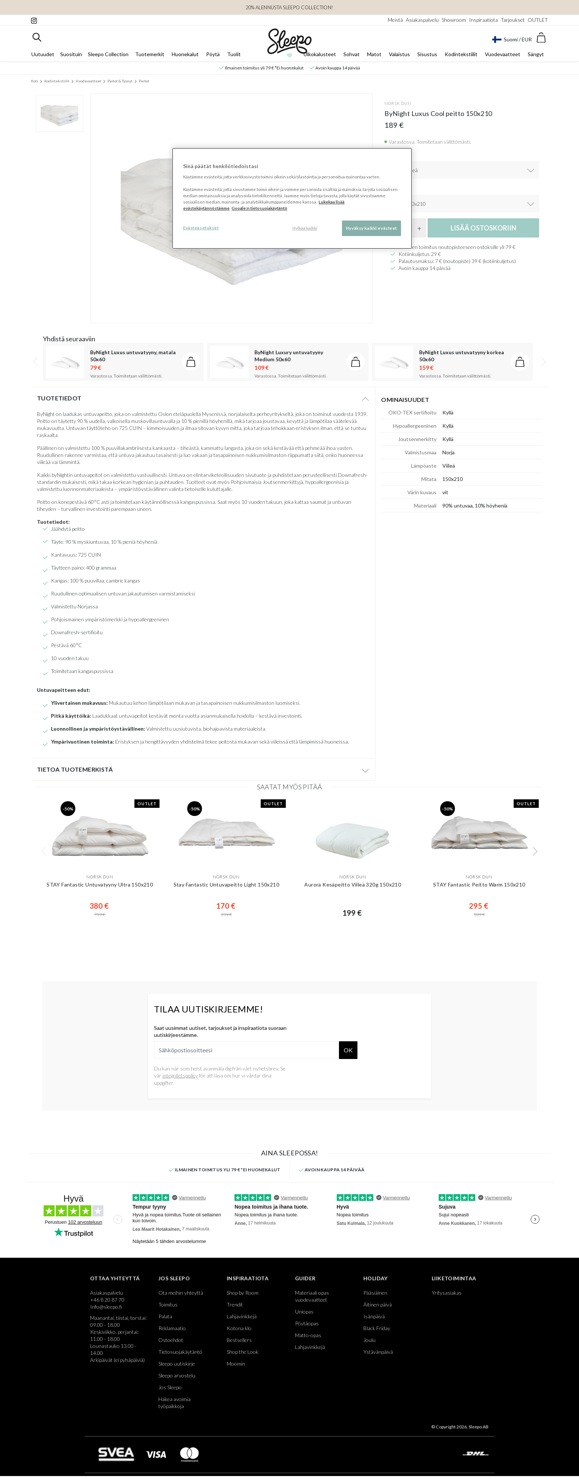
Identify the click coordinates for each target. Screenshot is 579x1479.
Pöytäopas (307, 1323)
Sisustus (427, 54)
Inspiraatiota (483, 20)
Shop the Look (242, 1352)
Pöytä (213, 54)
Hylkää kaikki (304, 228)
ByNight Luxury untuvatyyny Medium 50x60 (288, 355)
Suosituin (71, 54)
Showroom (454, 20)
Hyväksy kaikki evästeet (371, 228)
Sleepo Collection (108, 54)
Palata (165, 1316)
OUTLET (538, 20)
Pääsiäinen (375, 1293)
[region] (292, 198)
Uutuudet (42, 54)
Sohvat (351, 54)
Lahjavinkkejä (242, 1316)
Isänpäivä (374, 1316)
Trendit (235, 1304)
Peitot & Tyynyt (120, 81)
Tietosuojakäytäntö (180, 1352)
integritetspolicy (180, 1075)
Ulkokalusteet (320, 54)
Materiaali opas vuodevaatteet (312, 1296)
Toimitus (168, 1304)
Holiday (375, 1278)
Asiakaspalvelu (422, 20)
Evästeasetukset (201, 227)
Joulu (369, 1340)
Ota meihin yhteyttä (180, 1293)
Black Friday (376, 1328)
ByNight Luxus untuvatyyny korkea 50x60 (461, 355)
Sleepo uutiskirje (176, 1363)
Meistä (395, 20)
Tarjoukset (513, 20)
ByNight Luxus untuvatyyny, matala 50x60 (133, 355)
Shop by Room (242, 1293)
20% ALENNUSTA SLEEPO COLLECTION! (289, 7)
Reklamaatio (172, 1328)
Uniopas (304, 1311)
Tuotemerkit (149, 54)
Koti (34, 81)
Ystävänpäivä (378, 1352)
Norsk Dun (397, 103)
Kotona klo (239, 1328)
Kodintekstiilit (461, 54)
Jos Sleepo (174, 1278)
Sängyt (536, 54)
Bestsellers (239, 1340)
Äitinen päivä (377, 1304)
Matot (374, 54)
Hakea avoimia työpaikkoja (174, 1402)
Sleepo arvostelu (176, 1375)
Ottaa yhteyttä (115, 1278)
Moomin (236, 1363)
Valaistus (399, 54)
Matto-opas (308, 1335)
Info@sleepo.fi (106, 1307)
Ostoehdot (170, 1340)
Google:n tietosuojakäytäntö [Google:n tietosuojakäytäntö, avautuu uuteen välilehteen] (259, 208)
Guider (305, 1278)
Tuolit (234, 54)
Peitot (144, 81)
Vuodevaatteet (502, 54)
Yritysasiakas (447, 1293)
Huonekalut (185, 54)
